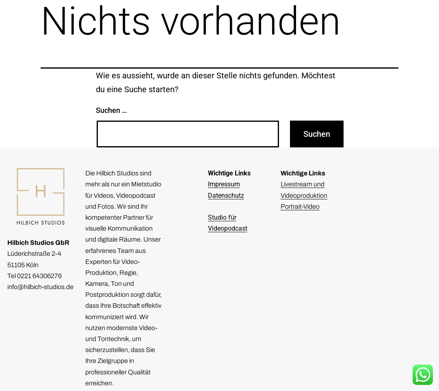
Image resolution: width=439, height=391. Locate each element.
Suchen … (111, 110)
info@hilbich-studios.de (40, 286)
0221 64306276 (39, 275)
